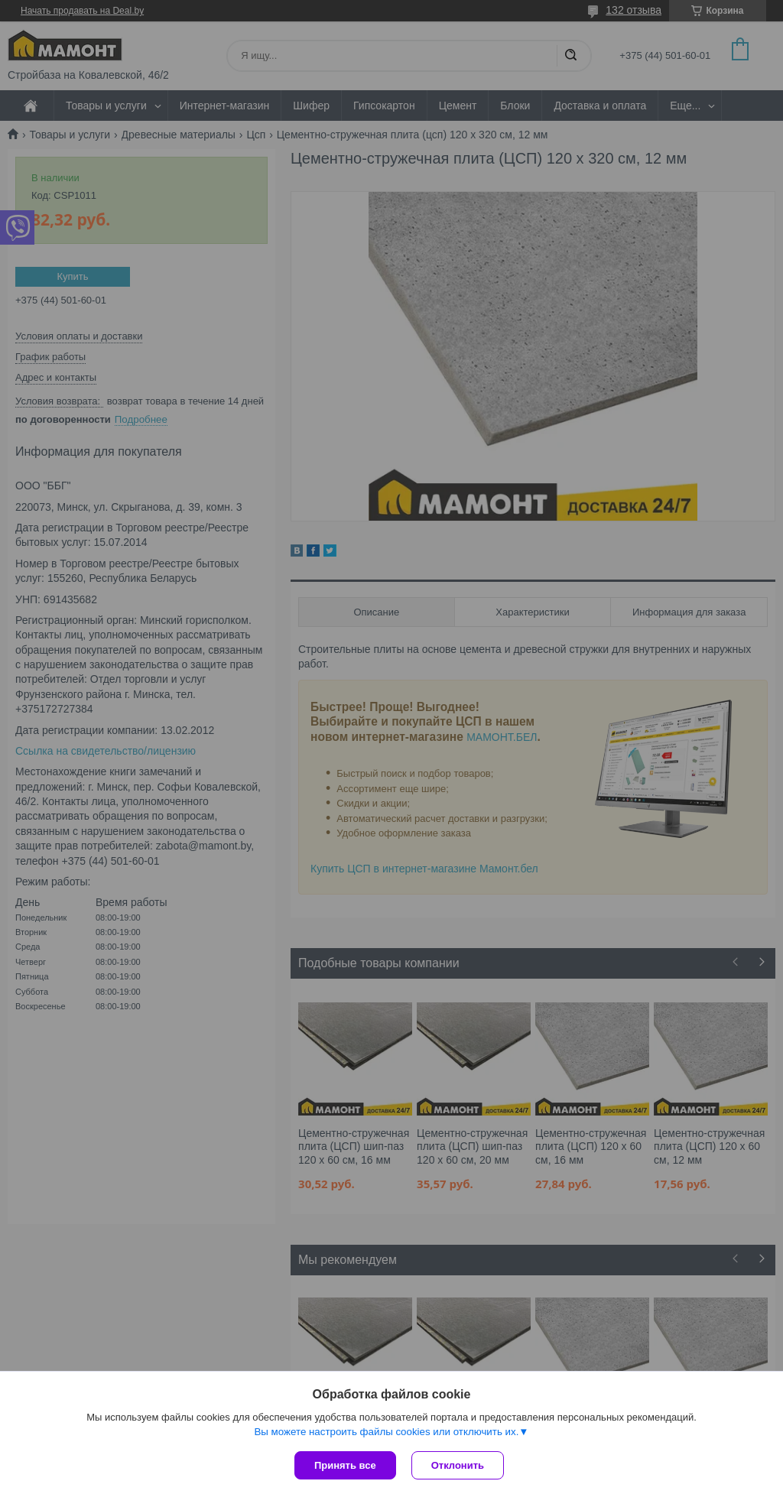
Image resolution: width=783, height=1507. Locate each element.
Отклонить (457, 1465)
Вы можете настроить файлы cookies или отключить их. (386, 1431)
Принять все (345, 1465)
